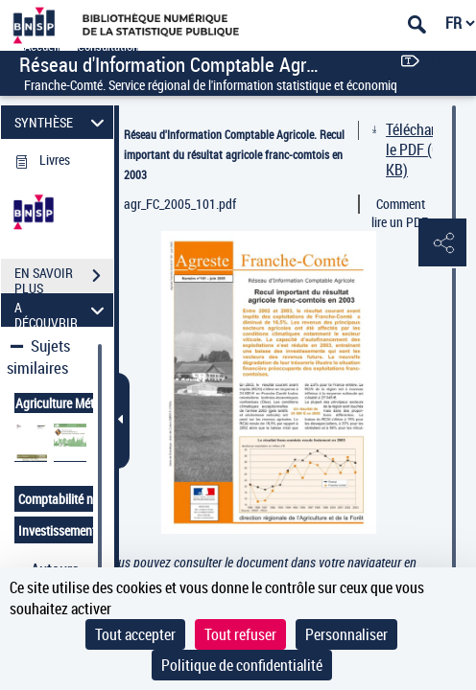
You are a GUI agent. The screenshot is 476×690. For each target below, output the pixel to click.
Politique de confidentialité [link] (241, 665)
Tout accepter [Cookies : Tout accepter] (135, 634)
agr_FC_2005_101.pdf (180, 204)
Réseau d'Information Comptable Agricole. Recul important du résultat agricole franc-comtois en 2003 (234, 154)
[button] (442, 243)
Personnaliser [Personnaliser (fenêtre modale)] (346, 634)
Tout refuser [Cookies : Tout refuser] (240, 634)
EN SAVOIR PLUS (63, 278)
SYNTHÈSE (62, 122)
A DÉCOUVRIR (62, 310)
